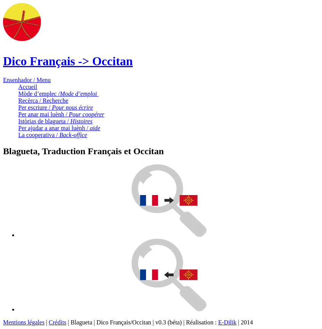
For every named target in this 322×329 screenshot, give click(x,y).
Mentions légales (24, 322)
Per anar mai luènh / (61, 114)
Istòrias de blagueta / (55, 121)
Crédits (57, 322)
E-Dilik (227, 322)
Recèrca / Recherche (43, 100)
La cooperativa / (52, 135)
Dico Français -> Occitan (68, 61)
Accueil (27, 87)
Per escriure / (55, 107)
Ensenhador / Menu (27, 80)
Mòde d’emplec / (58, 93)
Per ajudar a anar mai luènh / (59, 128)
